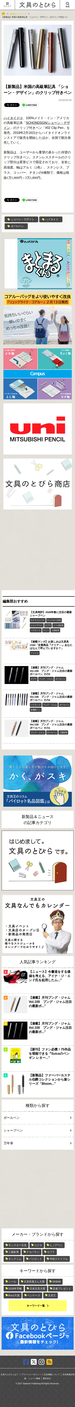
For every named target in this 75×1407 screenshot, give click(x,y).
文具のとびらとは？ (10, 1374)
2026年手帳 (15, 1288)
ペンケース (33, 1295)
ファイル (35, 653)
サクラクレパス (38, 620)
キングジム (14, 1258)
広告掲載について (52, 1374)
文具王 (52, 1295)
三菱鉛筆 (55, 630)
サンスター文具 (54, 620)
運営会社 (47, 1378)
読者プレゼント (62, 1288)
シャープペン (37, 625)
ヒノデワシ (56, 1245)
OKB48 (56, 1281)
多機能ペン (36, 710)
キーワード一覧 (36, 1305)
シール (12, 1281)
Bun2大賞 (14, 1295)
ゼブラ (48, 625)
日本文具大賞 (37, 1288)
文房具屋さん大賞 (34, 1281)
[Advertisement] (37, 550)
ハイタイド (12, 118)
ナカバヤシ (32, 1251)
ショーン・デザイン (21, 219)
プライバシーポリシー (31, 1374)
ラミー (46, 630)
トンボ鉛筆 (58, 625)
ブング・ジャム (46, 679)
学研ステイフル (59, 1258)
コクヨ (38, 1245)
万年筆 (37, 1143)
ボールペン (16, 226)
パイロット (36, 630)
